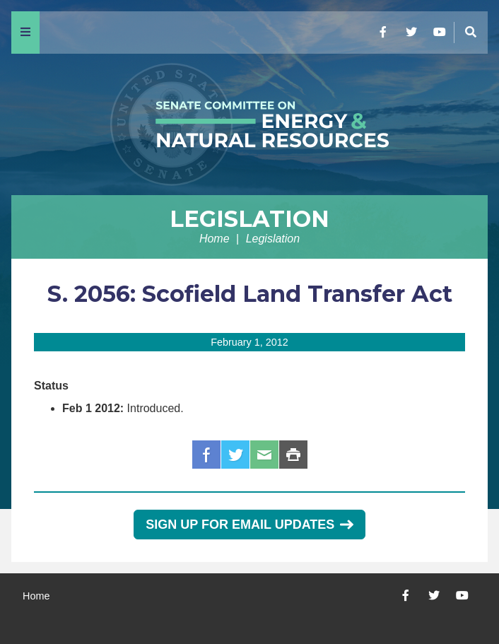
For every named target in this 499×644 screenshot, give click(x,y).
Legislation (249, 218)
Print (293, 454)
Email (264, 454)
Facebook (206, 454)
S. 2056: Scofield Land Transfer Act (249, 294)
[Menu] (25, 32)
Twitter (235, 454)
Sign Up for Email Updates (249, 524)
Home (214, 239)
